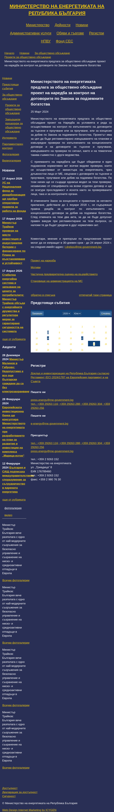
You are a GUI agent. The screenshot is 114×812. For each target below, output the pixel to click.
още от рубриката (14, 339)
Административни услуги (30, 33)
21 (48, 344)
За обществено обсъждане (52, 53)
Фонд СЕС (64, 41)
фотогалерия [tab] (13, 508)
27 (37, 350)
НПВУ (46, 41)
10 (82, 332)
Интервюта (9, 137)
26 (106, 344)
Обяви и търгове (70, 33)
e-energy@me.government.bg (49, 423)
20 (37, 344)
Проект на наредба (43, 260)
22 (59, 344)
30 (71, 350)
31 (82, 350)
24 (82, 344)
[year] (66, 313)
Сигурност (9, 796)
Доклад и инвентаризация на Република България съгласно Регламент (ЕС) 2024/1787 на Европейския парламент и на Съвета (70, 377)
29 (59, 350)
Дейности (62, 25)
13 (37, 338)
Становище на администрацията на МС (57, 281)
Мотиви (36, 267)
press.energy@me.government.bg (52, 399)
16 (71, 338)
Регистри (96, 33)
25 (94, 344)
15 (59, 338)
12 (106, 332)
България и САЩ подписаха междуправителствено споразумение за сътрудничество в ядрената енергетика (18, 479)
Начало (9, 53)
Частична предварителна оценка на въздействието (64, 274)
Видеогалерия (11, 160)
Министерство (37, 25)
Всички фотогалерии (15, 580)
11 (94, 332)
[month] (77, 313)
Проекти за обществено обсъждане (27, 57)
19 (106, 338)
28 (48, 350)
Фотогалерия (10, 154)
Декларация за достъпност (20, 792)
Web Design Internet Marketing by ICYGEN (29, 810)
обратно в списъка (43, 295)
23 (71, 344)
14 (48, 338)
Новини (82, 25)
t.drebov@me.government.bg (83, 246)
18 (94, 338)
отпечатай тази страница (95, 295)
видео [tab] (8, 515)
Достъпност (10, 788)
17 (82, 338)
